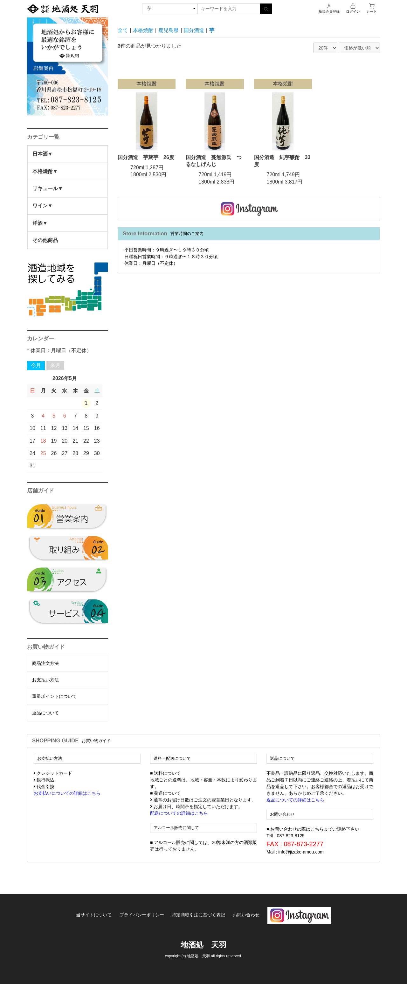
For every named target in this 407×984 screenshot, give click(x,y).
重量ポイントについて (54, 696)
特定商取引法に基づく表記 (198, 914)
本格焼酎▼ (45, 171)
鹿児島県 (168, 30)
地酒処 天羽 (203, 944)
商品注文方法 (45, 663)
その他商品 (45, 240)
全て (123, 30)
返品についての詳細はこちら (295, 799)
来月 (55, 365)
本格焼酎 (143, 30)
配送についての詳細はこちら (179, 813)
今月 (36, 365)
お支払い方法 (45, 679)
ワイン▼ (42, 205)
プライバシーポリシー (142, 914)
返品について (45, 712)
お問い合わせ (246, 914)
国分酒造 (194, 30)
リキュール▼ (47, 188)
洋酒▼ (40, 223)
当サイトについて (94, 914)
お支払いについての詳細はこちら (67, 793)
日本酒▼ (42, 154)
